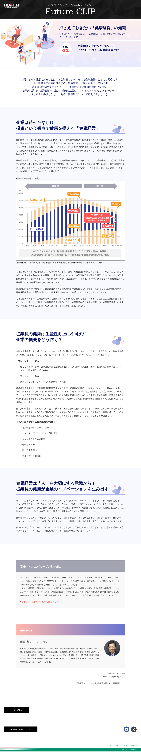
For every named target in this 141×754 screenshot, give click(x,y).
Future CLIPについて (21, 729)
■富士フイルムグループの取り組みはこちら (40, 602)
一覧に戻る (17, 710)
